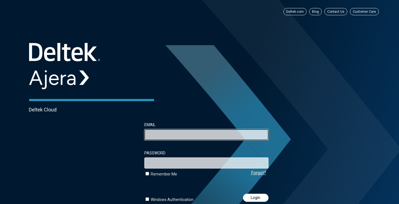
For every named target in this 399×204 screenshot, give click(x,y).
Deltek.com (295, 12)
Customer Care (364, 12)
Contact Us (335, 12)
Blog (315, 12)
